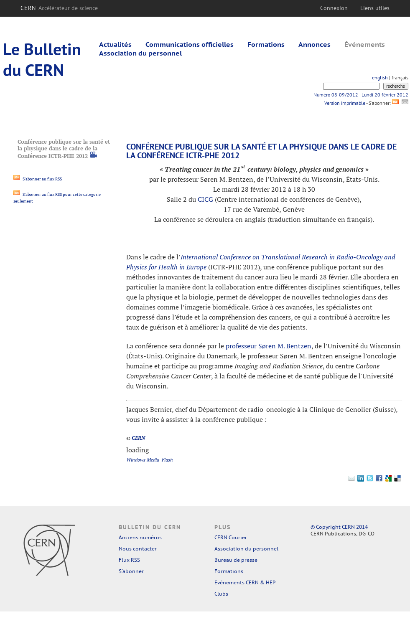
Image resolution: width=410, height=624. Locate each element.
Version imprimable (344, 103)
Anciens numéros (140, 537)
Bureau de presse (235, 560)
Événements (364, 44)
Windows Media (142, 460)
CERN (59, 8)
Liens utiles (375, 8)
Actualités (115, 44)
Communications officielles (189, 44)
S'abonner (131, 571)
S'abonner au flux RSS (37, 179)
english (380, 77)
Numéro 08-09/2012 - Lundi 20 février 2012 (360, 94)
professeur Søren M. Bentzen (268, 345)
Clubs (221, 594)
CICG (205, 199)
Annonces (314, 44)
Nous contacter (138, 548)
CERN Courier (230, 537)
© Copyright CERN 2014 (339, 527)
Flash (167, 460)
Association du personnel (140, 53)
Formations (266, 44)
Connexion (334, 8)
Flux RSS (129, 560)
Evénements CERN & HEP (244, 582)
